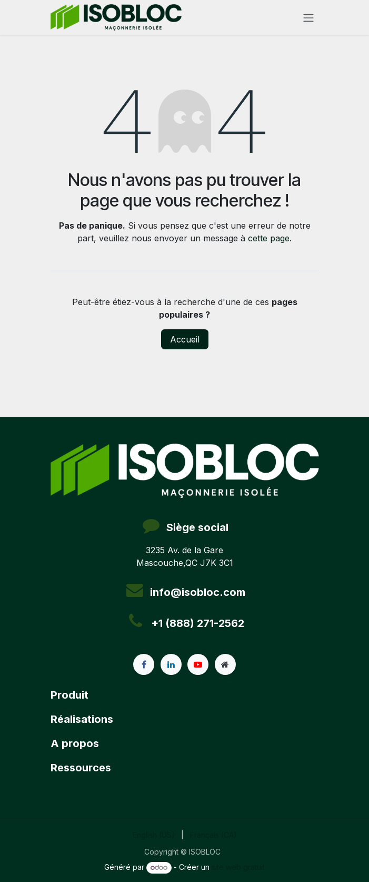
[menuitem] (154, 835)
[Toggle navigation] (308, 17)
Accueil (185, 339)
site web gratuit (238, 867)
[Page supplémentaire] (225, 664)
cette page (269, 238)
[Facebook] (143, 664)
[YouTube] (197, 664)
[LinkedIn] (171, 664)
